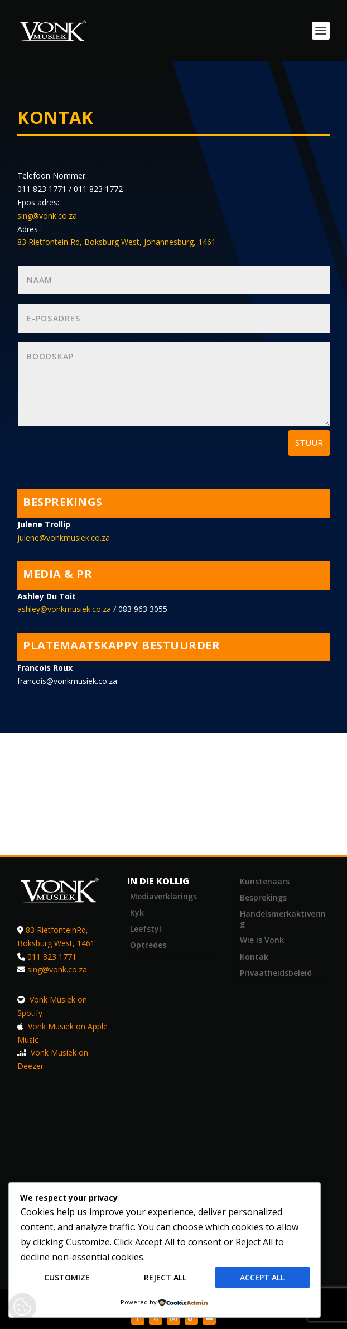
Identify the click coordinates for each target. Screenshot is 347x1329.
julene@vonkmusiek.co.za (63, 537)
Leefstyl (145, 928)
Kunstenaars (265, 881)
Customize (67, 1278)
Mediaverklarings (163, 896)
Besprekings (263, 897)
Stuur (309, 442)
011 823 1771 (51, 956)
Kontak (254, 956)
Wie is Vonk (262, 940)
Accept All (262, 1278)
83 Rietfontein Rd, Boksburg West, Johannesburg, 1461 (116, 242)
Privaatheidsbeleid (276, 972)
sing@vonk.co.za (47, 215)
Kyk (137, 912)
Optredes (148, 945)
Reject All (165, 1278)
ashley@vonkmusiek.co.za (64, 609)
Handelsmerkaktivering (283, 918)
